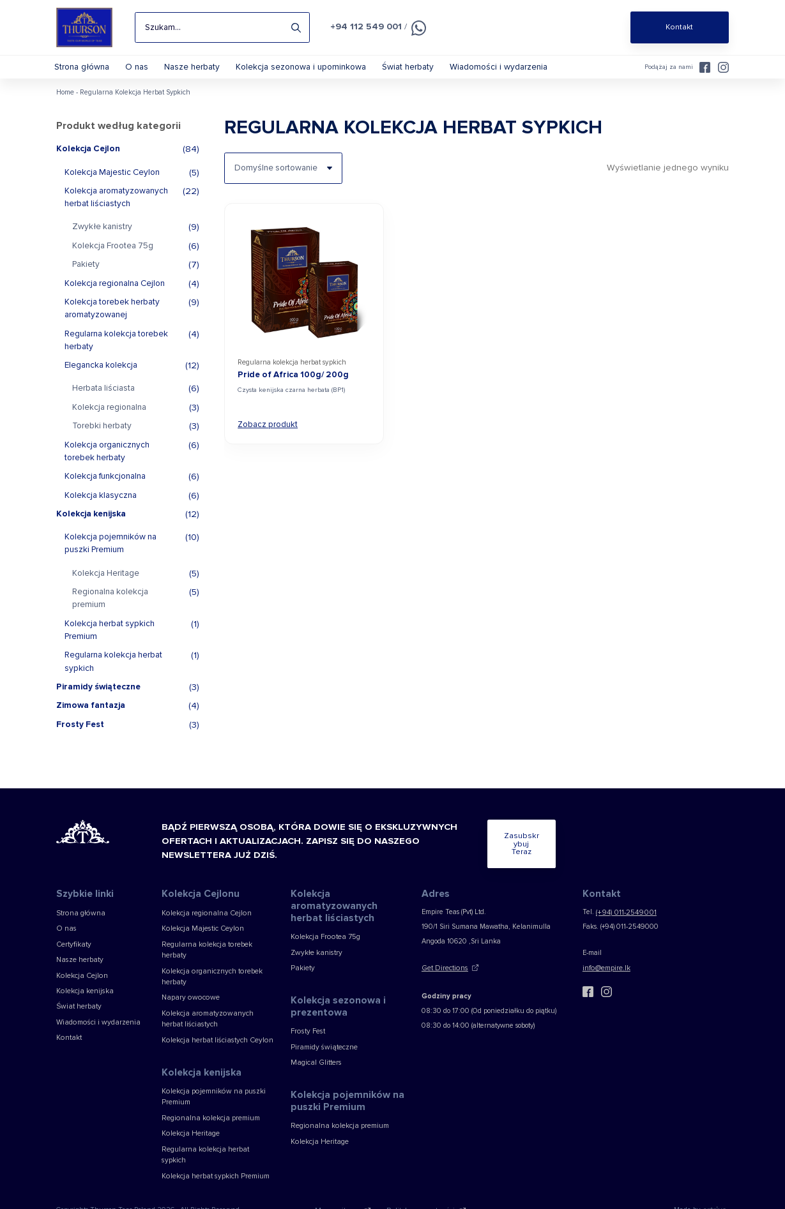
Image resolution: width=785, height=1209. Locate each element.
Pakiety (86, 274)
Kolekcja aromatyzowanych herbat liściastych (116, 206)
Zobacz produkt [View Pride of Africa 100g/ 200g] (267, 433)
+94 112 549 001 (364, 26)
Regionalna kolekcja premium (110, 607)
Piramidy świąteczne (98, 696)
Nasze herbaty (197, 66)
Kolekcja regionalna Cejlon (115, 292)
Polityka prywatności (419, 1176)
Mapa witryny (342, 1176)
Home (65, 102)
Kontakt (68, 1031)
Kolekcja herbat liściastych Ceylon (214, 1023)
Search (296, 27)
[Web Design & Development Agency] (715, 1175)
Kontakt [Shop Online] (679, 27)
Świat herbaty (411, 66)
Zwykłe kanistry (102, 236)
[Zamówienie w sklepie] (283, 177)
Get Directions (443, 969)
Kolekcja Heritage (105, 583)
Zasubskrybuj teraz (497, 850)
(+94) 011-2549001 (624, 915)
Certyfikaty (72, 944)
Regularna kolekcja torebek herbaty (116, 349)
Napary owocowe (187, 984)
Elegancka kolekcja (101, 375)
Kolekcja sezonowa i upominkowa (305, 66)
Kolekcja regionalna (109, 417)
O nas (140, 66)
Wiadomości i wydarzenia (502, 66)
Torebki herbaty (102, 435)
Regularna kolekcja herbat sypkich (113, 670)
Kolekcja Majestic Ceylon (112, 181)
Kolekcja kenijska (91, 523)
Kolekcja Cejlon (88, 158)
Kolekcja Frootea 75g (112, 255)
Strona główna (82, 66)
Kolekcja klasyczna (101, 504)
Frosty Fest (80, 733)
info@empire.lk (606, 969)
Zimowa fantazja (90, 715)
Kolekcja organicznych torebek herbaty (107, 460)
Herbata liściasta (103, 398)
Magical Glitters (315, 1059)
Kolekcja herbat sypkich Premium (110, 638)
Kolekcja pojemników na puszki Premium (110, 552)
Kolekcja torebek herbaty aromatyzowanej (112, 317)
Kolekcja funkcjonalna (105, 486)
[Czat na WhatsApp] (413, 27)
